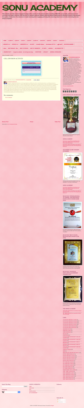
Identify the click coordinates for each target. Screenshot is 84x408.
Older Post (57, 121)
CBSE (30, 386)
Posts (58, 399)
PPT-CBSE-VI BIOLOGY (68, 366)
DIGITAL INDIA (32, 391)
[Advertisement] (42, 29)
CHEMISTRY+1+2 (24, 44)
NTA (30, 389)
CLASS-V (23, 40)
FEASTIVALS (66, 335)
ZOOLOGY (45, 52)
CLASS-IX (49, 40)
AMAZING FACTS (7, 52)
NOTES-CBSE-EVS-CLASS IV (69, 357)
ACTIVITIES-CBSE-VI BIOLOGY (69, 325)
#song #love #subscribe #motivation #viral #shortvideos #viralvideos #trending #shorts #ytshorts (72, 145)
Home (4, 48)
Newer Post (5, 121)
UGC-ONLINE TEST (59, 48)
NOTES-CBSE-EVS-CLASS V (69, 358)
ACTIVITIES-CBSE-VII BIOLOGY (69, 327)
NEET (64, 351)
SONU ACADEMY (39, 7)
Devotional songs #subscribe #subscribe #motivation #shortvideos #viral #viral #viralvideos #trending (71, 142)
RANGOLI (50, 48)
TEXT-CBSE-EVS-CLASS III (68, 374)
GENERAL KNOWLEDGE (55, 52)
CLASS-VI (29, 40)
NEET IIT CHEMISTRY (35, 48)
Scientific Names (40, 44)
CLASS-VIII (42, 40)
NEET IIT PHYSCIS (24, 48)
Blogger (52, 405)
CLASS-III (10, 40)
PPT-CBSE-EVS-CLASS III (68, 363)
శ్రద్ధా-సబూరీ (59, 44)
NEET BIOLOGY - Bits (13, 48)
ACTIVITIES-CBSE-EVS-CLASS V (70, 324)
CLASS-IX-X (61, 40)
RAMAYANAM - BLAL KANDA (69, 369)
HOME (4, 40)
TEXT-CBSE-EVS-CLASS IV (68, 376)
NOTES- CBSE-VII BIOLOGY (68, 354)
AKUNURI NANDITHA (75, 57)
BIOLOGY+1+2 (6, 44)
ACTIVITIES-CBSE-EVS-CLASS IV (70, 322)
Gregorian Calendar (67, 349)
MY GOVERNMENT (33, 392)
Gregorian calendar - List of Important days (23, 52)
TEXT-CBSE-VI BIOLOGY (68, 377)
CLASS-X (55, 40)
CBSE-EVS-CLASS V (67, 330)
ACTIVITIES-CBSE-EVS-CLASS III (70, 321)
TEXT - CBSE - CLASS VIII (68, 371)
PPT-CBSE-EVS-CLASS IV (68, 365)
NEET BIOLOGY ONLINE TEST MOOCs (71, 352)
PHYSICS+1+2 (15, 44)
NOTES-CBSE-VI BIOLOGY (68, 360)
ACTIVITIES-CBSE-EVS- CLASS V (70, 319)
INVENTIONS (38, 52)
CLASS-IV (17, 40)
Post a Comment (8, 97)
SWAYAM (31, 388)
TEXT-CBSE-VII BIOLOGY (68, 379)
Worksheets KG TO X (50, 44)
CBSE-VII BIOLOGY (67, 332)
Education (65, 333)
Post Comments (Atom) (12, 124)
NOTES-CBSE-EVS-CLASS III (69, 355)
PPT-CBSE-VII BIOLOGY (68, 368)
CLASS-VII (35, 40)
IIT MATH (44, 48)
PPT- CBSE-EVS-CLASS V (68, 362)
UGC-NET (32, 44)
